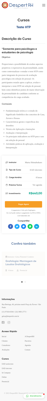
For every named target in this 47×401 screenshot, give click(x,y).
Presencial (23, 273)
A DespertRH (29, 336)
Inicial (4, 336)
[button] (22, 283)
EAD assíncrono (7, 364)
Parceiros (28, 341)
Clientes (5, 341)
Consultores (6, 345)
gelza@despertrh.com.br (10, 316)
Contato (27, 350)
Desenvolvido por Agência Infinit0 (31, 393)
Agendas (28, 345)
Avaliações (5, 350)
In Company (6, 373)
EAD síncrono (36, 170)
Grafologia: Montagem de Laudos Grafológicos (21, 266)
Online (4, 377)
